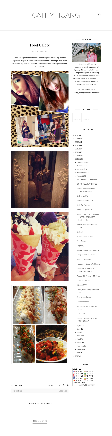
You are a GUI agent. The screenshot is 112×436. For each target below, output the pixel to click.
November (81, 166)
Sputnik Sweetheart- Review (88, 250)
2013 (77, 156)
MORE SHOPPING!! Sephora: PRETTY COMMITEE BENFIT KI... (88, 217)
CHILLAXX (81, 314)
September (81, 172)
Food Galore (81, 241)
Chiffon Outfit (82, 196)
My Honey (80, 325)
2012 (77, 159)
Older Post (63, 391)
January (80, 349)
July (78, 329)
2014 (77, 152)
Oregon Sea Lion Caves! (86, 255)
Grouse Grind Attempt (85, 236)
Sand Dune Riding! (84, 259)
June (79, 332)
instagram (77, 117)
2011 (77, 353)
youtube (86, 117)
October (80, 169)
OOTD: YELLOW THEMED (87, 184)
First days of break (84, 297)
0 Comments (19, 385)
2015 (77, 149)
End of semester (83, 302)
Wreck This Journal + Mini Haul (88, 276)
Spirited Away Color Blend (87, 179)
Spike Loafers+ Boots (85, 200)
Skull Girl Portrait (83, 205)
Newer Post (17, 391)
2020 (77, 135)
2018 (77, 138)
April (79, 339)
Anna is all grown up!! (85, 210)
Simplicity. (80, 246)
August (80, 176)
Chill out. (80, 232)
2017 (77, 142)
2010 (77, 356)
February (80, 346)
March (79, 342)
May (78, 336)
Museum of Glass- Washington (88, 264)
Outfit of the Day (83, 280)
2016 (77, 145)
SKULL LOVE (82, 285)
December (81, 162)
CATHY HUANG (56, 15)
